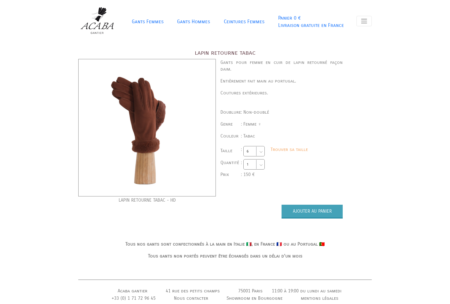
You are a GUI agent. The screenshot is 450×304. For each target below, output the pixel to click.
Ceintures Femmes (244, 21)
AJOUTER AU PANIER (312, 211)
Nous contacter (191, 298)
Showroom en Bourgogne (254, 298)
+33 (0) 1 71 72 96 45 (134, 298)
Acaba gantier (132, 291)
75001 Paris (250, 291)
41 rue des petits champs (193, 291)
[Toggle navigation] (364, 21)
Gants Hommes (193, 21)
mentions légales (319, 298)
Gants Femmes (148, 21)
